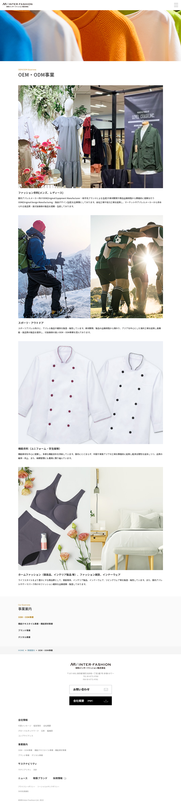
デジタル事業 (24, 637)
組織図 (50, 730)
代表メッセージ (24, 725)
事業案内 (31, 650)
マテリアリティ (24, 769)
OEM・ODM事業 (26, 617)
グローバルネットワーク (28, 730)
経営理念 (37, 725)
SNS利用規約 (23, 791)
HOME (21, 650)
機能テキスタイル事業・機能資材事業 (35, 623)
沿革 (43, 730)
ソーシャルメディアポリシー (48, 786)
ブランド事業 (24, 630)
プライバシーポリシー (26, 786)
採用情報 (58, 778)
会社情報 (23, 720)
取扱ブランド (40, 778)
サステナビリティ (27, 763)
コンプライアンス (25, 735)
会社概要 (47, 725)
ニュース (23, 778)
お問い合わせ (90, 689)
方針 (35, 769)
